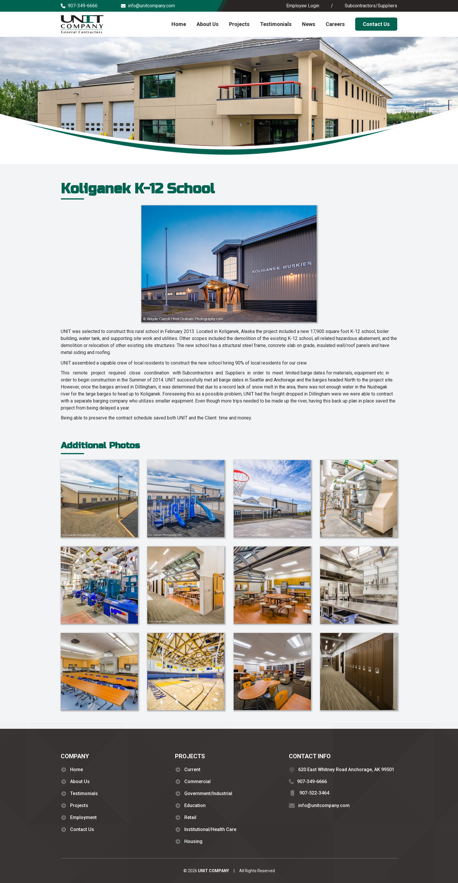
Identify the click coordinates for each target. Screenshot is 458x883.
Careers (335, 24)
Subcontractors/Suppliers (371, 5)
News (308, 24)
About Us (207, 24)
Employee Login (302, 5)
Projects (239, 24)
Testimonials (276, 24)
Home (178, 24)
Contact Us (376, 24)
